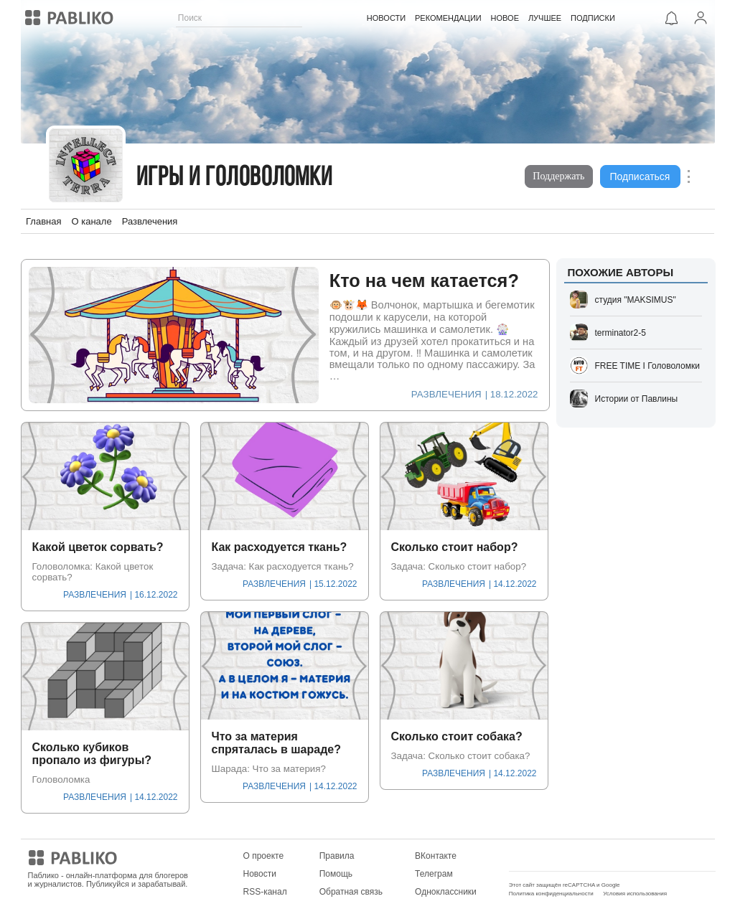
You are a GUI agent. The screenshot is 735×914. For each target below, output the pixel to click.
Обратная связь (351, 892)
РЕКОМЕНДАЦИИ (448, 18)
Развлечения (150, 221)
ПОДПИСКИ (593, 18)
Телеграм (434, 874)
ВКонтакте (436, 856)
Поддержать (558, 176)
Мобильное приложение (557, 856)
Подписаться (640, 176)
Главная (43, 221)
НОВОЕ (504, 18)
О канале (91, 221)
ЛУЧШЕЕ (544, 18)
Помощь (335, 874)
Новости (259, 874)
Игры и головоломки (234, 178)
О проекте (263, 856)
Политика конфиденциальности (551, 893)
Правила (337, 856)
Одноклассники (446, 892)
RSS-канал (265, 892)
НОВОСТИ (386, 18)
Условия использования (635, 893)
